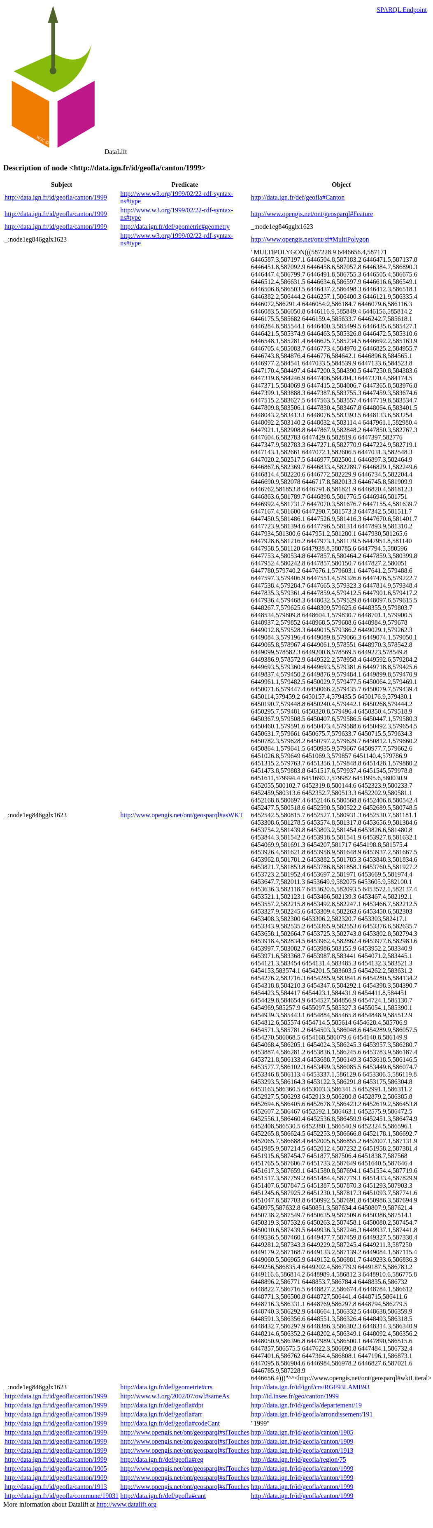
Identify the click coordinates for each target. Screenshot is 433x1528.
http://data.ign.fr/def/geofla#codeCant (170, 1423)
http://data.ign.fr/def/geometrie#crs (166, 1387)
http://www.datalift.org (126, 1504)
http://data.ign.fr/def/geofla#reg (161, 1459)
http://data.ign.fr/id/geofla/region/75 (298, 1459)
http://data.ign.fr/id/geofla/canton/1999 (56, 197)
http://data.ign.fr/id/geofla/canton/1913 (302, 1450)
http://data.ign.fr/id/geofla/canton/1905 (302, 1432)
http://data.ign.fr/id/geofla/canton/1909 (302, 1441)
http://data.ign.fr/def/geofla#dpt (161, 1405)
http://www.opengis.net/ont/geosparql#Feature (312, 213)
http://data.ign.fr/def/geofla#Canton (298, 197)
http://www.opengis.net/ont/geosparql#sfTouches (184, 1432)
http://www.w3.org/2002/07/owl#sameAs (174, 1396)
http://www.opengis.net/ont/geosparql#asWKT (181, 815)
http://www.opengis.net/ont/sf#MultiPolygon (310, 239)
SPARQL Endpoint (402, 9)
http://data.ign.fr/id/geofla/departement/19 (306, 1405)
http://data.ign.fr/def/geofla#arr (161, 1414)
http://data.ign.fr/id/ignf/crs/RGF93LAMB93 (310, 1387)
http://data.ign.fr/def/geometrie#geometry (175, 226)
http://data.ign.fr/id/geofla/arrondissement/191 (312, 1414)
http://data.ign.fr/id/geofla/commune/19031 (62, 1495)
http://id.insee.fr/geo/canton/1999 (295, 1396)
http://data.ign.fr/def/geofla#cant (163, 1495)
